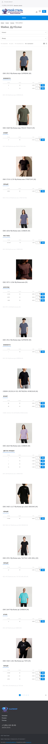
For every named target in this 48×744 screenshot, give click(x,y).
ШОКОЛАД (6, 287)
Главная (2, 22)
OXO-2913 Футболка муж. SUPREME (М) (17, 73)
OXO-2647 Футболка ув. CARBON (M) (16, 609)
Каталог (7, 22)
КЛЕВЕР (5, 133)
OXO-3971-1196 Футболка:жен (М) (15, 282)
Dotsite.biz (28, 742)
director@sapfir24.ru (11, 742)
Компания (4, 715)
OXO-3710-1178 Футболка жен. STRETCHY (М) (19, 179)
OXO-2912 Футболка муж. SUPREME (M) (17, 340)
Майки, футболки (19, 22)
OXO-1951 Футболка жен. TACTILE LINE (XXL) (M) (20, 558)
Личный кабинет (8, 1)
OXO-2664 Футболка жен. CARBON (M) (16, 446)
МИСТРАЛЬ (6, 236)
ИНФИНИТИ (6, 78)
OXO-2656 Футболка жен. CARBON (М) (16, 231)
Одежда (12, 22)
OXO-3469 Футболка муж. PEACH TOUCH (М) (19, 128)
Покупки (4, 718)
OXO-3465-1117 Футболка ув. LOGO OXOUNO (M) (20, 507)
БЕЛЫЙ (5, 396)
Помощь (4, 720)
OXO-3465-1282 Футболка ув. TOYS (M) (17, 661)
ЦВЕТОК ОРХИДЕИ (8, 451)
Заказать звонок (18, 5)
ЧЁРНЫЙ (5, 184)
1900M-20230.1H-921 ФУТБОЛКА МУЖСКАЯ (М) (20, 391)
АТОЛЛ (5, 614)
